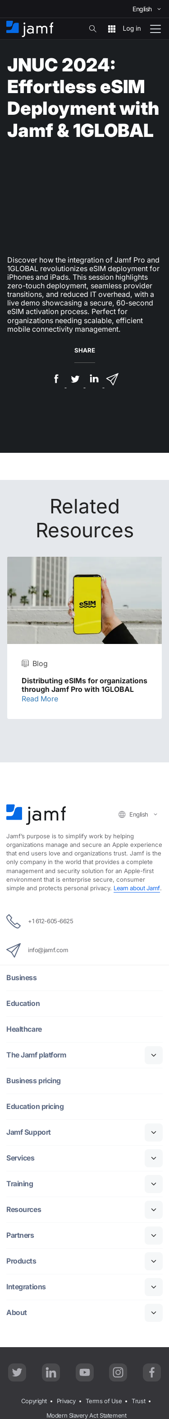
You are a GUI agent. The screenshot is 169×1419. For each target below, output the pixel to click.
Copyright (34, 1401)
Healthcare (24, 1029)
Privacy (66, 1401)
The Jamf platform (36, 1055)
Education (23, 1003)
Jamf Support (28, 1132)
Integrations (26, 1287)
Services (20, 1158)
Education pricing (35, 1106)
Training (19, 1183)
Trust (138, 1401)
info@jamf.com (37, 950)
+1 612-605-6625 (39, 921)
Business (21, 977)
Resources (24, 1209)
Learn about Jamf (137, 888)
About (16, 1312)
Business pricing (33, 1080)
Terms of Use (104, 1401)
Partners (20, 1235)
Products (21, 1261)
